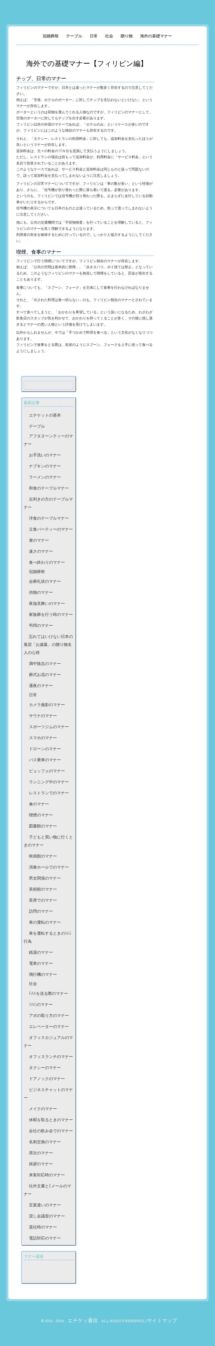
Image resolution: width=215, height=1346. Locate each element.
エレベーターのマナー (49, 1026)
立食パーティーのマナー (51, 529)
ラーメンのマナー (45, 477)
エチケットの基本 (45, 415)
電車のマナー (41, 963)
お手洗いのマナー (45, 455)
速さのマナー (41, 551)
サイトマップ (162, 1320)
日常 (94, 36)
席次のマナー (41, 1153)
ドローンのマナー (45, 748)
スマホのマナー (43, 737)
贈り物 (127, 36)
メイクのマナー (43, 1108)
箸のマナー (39, 540)
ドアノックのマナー (47, 1078)
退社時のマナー (43, 1227)
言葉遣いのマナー (45, 1205)
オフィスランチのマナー (51, 1056)
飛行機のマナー (43, 974)
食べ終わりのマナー (47, 562)
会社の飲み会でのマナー (51, 1130)
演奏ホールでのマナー (49, 867)
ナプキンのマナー (45, 466)
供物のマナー (41, 592)
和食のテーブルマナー (49, 488)
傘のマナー (39, 804)
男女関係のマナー (45, 878)
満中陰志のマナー (45, 663)
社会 (109, 36)
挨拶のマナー (41, 1164)
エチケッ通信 (83, 1320)
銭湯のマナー (41, 952)
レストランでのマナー (49, 793)
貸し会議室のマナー (47, 1216)
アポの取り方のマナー (49, 1015)
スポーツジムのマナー (49, 726)
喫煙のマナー (41, 815)
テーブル (74, 36)
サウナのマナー (43, 715)
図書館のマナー (43, 826)
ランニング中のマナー (49, 782)
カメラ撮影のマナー (47, 704)
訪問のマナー (41, 911)
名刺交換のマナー (45, 1141)
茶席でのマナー (43, 900)
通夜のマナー (41, 685)
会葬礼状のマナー (45, 581)
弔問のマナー (41, 625)
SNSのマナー (41, 1004)
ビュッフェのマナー (47, 771)
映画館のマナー (43, 856)
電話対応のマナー (45, 1238)
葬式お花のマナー (45, 674)
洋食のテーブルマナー (49, 518)
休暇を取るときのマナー (51, 1119)
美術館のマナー (43, 889)
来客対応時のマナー (47, 1175)
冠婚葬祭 (51, 36)
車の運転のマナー (45, 922)
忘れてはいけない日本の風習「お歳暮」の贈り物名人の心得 (48, 644)
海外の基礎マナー (156, 36)
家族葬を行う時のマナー (51, 614)
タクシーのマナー (45, 1067)
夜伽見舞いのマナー (47, 603)
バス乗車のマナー (45, 759)
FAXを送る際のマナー (48, 993)
